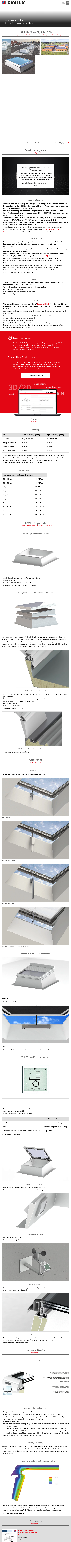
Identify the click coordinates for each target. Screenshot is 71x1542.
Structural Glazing (43, 304)
